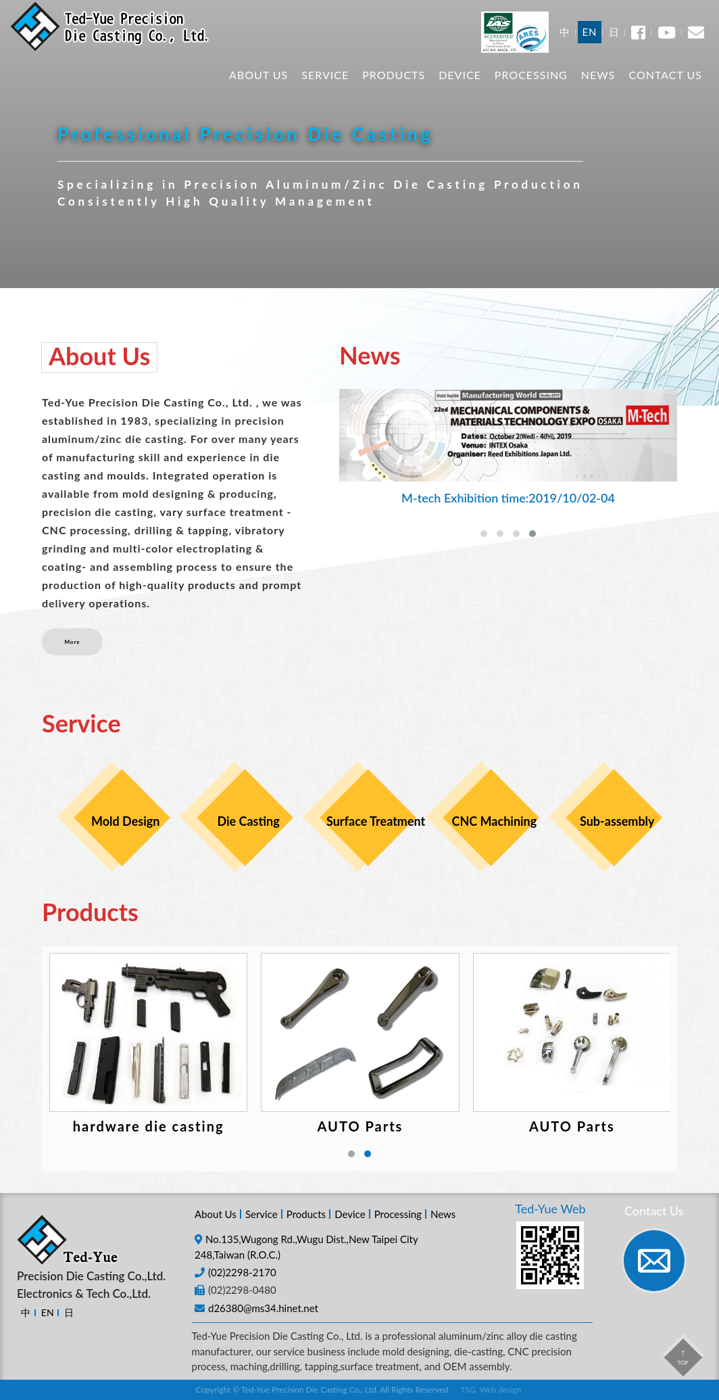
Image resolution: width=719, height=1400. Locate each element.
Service (325, 88)
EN (589, 45)
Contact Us (665, 88)
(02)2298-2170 (242, 1272)
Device (460, 88)
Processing (531, 88)
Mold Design (125, 821)
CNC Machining (494, 821)
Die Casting (248, 821)
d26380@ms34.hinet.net (263, 1308)
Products (393, 88)
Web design (501, 1389)
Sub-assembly (617, 821)
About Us (258, 88)
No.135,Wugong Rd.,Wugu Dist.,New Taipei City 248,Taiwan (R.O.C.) (306, 1247)
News (598, 88)
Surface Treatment (371, 821)
